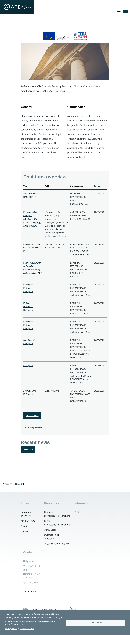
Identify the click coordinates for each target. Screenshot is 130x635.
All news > (28, 449)
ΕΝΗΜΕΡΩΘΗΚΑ (95, 623)
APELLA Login (28, 520)
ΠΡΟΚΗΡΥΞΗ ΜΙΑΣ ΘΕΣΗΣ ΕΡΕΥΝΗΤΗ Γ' (32, 247)
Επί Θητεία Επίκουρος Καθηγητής (28, 288)
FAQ (76, 512)
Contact (25, 531)
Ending (97, 186)
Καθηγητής (28, 365)
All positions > (32, 416)
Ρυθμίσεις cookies (27, 629)
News (24, 525)
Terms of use (30, 591)
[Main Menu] (121, 11)
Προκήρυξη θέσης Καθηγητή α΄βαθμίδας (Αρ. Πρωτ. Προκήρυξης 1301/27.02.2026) (32, 219)
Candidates (50, 529)
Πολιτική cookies (11, 629)
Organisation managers (56, 543)
